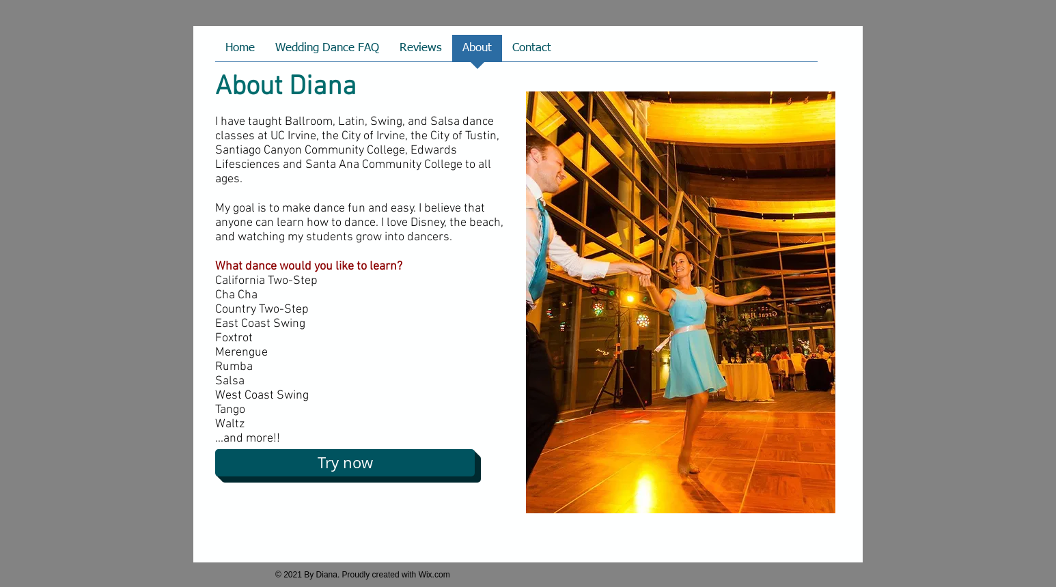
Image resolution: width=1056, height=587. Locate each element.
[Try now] (345, 462)
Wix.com (434, 574)
